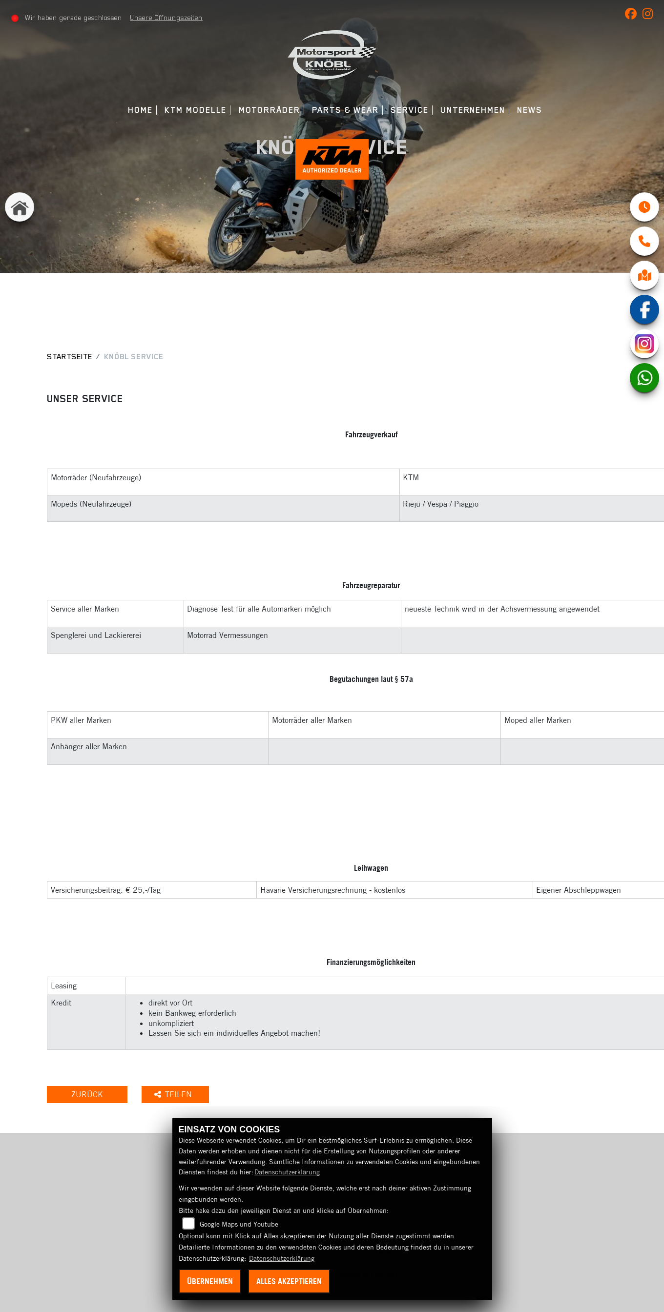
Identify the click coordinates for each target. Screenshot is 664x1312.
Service (409, 110)
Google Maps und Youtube (239, 1224)
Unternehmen (472, 110)
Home (140, 110)
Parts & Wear (345, 110)
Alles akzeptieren (289, 1281)
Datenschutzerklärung (287, 1172)
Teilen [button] (174, 1094)
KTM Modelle (196, 110)
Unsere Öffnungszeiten (166, 17)
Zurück (87, 1094)
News (529, 110)
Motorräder (269, 110)
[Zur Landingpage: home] (19, 207)
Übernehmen (210, 1281)
